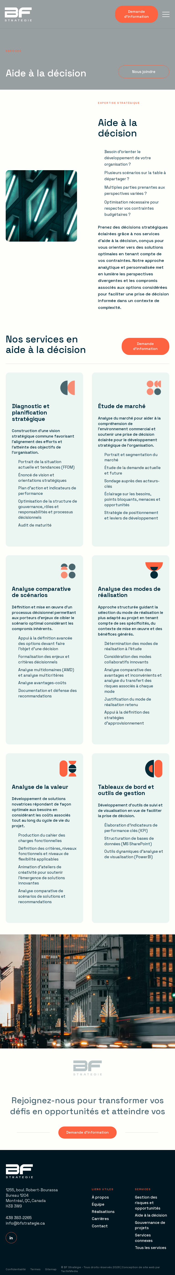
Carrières (100, 1218)
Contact (100, 1225)
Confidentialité (16, 1269)
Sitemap (51, 1269)
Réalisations (103, 1211)
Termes (35, 1269)
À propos (100, 1197)
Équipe (98, 1204)
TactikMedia (69, 1271)
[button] (165, 14)
